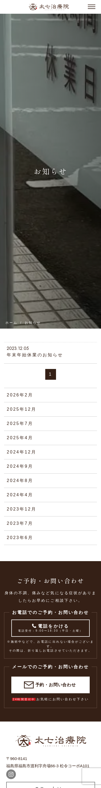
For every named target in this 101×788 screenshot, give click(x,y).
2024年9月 (20, 466)
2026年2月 (20, 395)
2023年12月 (21, 509)
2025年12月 (21, 409)
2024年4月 (20, 495)
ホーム (11, 323)
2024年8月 (20, 480)
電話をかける (50, 628)
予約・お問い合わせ (55, 685)
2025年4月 (20, 437)
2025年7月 (20, 423)
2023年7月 (20, 523)
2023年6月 (20, 537)
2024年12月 (21, 452)
